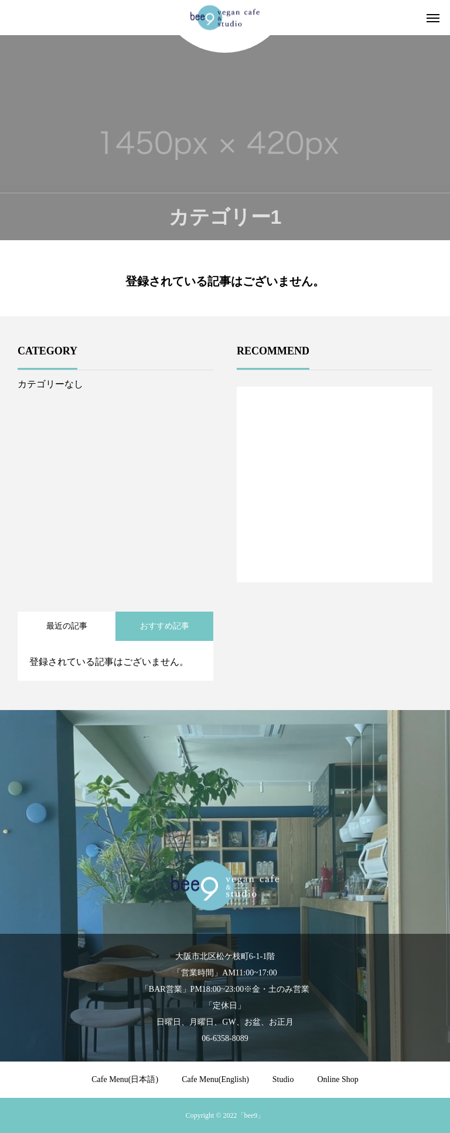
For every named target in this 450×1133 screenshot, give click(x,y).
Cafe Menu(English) (215, 1079)
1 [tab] (335, 552)
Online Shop (337, 1079)
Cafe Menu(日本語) (124, 1079)
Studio (283, 1079)
